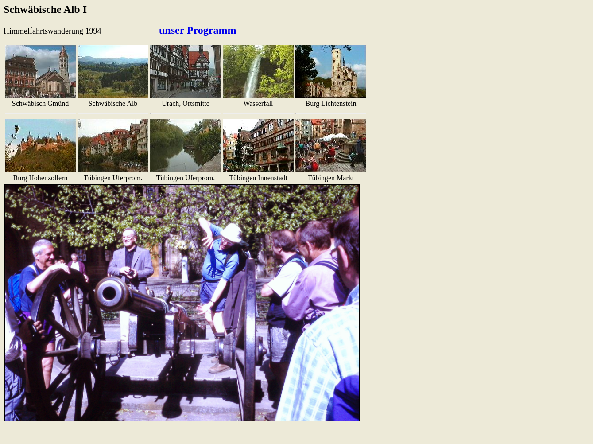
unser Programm (197, 30)
